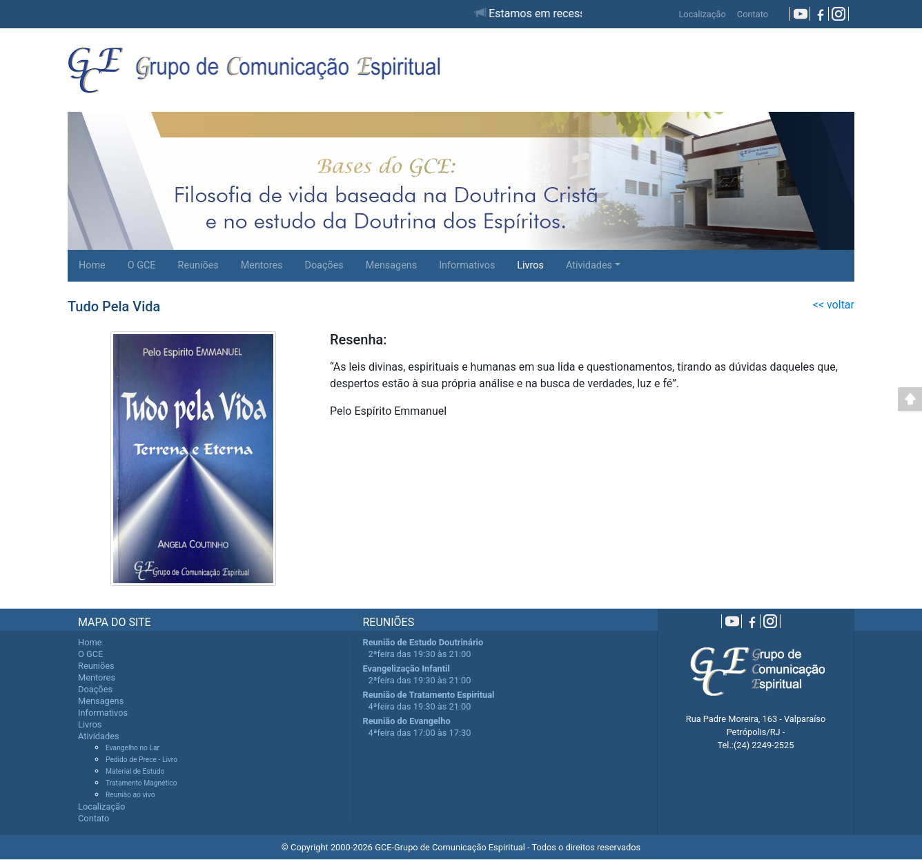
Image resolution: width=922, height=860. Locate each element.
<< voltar (833, 304)
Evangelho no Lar (132, 747)
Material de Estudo (135, 771)
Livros (530, 265)
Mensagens (391, 265)
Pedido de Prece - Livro (141, 759)
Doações (323, 265)
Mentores (262, 265)
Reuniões (198, 265)
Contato (752, 14)
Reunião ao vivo (130, 794)
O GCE (142, 265)
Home (92, 265)
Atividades (589, 265)
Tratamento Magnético (141, 783)
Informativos (467, 265)
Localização (701, 14)
